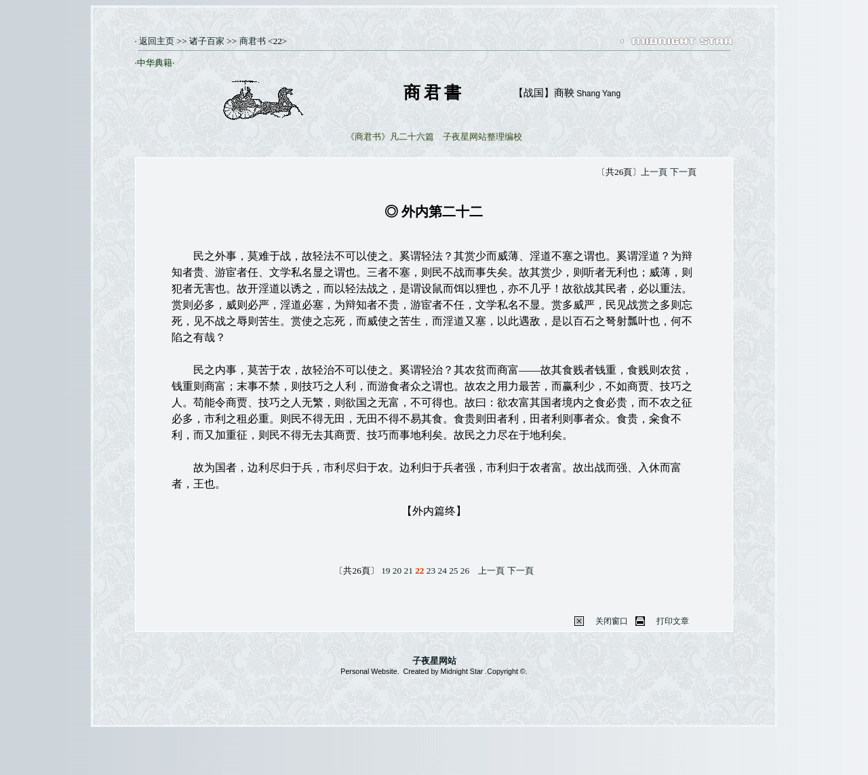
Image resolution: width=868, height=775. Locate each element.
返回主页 (155, 41)
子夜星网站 (434, 661)
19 (385, 570)
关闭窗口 (611, 621)
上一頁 (654, 172)
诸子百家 (206, 41)
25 (453, 570)
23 (431, 570)
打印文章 (672, 621)
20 (397, 570)
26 (464, 570)
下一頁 (683, 172)
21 (407, 570)
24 (442, 570)
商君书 (252, 41)
